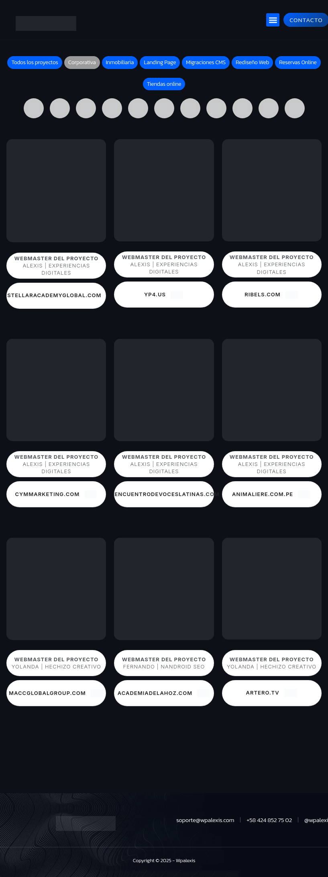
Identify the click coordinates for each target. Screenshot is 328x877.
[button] (272, 19)
